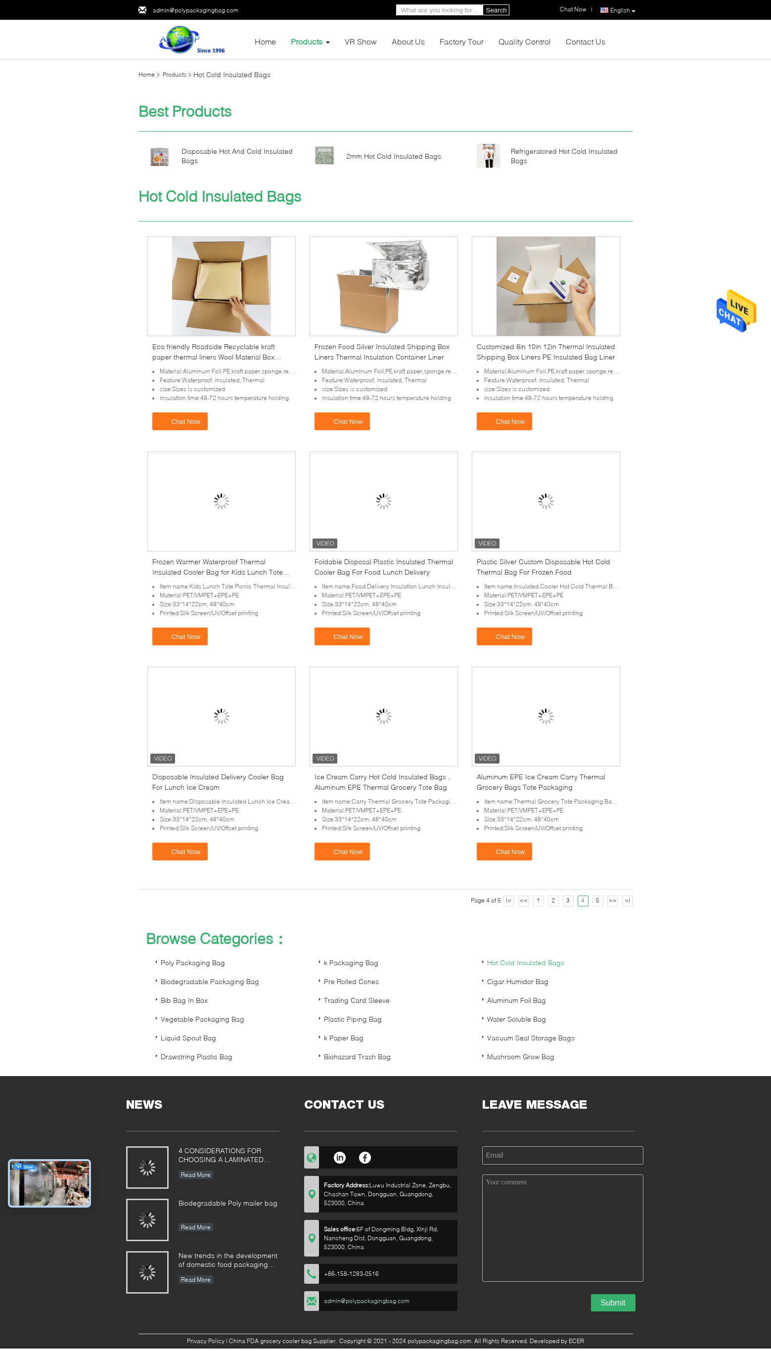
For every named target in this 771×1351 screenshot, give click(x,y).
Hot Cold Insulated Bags (525, 962)
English (622, 10)
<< (524, 900)
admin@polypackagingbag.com (195, 10)
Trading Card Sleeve (357, 1000)
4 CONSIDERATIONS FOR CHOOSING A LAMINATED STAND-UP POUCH (221, 1156)
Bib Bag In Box (184, 1000)
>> (613, 900)
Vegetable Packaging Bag (202, 1019)
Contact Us (585, 41)
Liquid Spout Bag (188, 1038)
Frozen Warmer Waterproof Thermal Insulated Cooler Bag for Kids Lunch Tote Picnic (217, 571)
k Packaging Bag (351, 962)
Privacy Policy (206, 1341)
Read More (196, 1174)
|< (508, 900)
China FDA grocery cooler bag (270, 1341)
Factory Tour (462, 41)
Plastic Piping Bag (353, 1019)
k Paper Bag (343, 1038)
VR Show (361, 41)
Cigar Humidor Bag (517, 981)
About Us (408, 41)
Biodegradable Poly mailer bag (228, 1203)
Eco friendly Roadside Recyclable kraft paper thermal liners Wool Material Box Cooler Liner (213, 356)
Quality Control (525, 41)
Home (265, 41)
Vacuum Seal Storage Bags (531, 1038)
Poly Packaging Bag (193, 962)
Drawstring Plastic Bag (196, 1056)
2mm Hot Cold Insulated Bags (393, 156)
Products (306, 41)
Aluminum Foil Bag (516, 1000)
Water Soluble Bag (516, 1019)
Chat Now (181, 421)
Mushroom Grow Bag (520, 1056)
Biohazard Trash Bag (357, 1056)
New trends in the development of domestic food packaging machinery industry (228, 1260)
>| (627, 900)
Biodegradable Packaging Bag (210, 981)
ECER (576, 1341)
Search (496, 10)
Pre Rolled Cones (351, 981)
